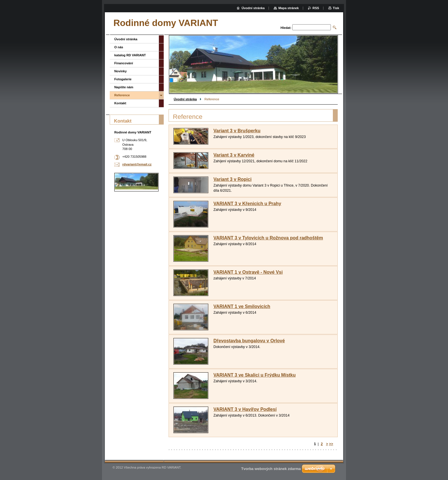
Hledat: (286, 27)
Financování (123, 63)
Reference (122, 95)
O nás (118, 47)
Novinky (120, 71)
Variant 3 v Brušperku (237, 130)
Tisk (336, 8)
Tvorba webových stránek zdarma (271, 469)
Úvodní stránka (185, 99)
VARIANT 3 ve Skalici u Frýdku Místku (254, 375)
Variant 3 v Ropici (232, 179)
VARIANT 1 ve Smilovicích (241, 306)
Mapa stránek (288, 8)
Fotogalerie (122, 79)
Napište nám (123, 87)
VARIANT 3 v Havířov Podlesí (245, 409)
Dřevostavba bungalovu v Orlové (249, 340)
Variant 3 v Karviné (233, 155)
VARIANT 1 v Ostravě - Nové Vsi (248, 272)
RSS (316, 8)
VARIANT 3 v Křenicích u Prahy (247, 203)
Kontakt (120, 103)
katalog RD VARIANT (130, 55)
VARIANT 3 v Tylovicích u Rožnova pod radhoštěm (268, 237)
